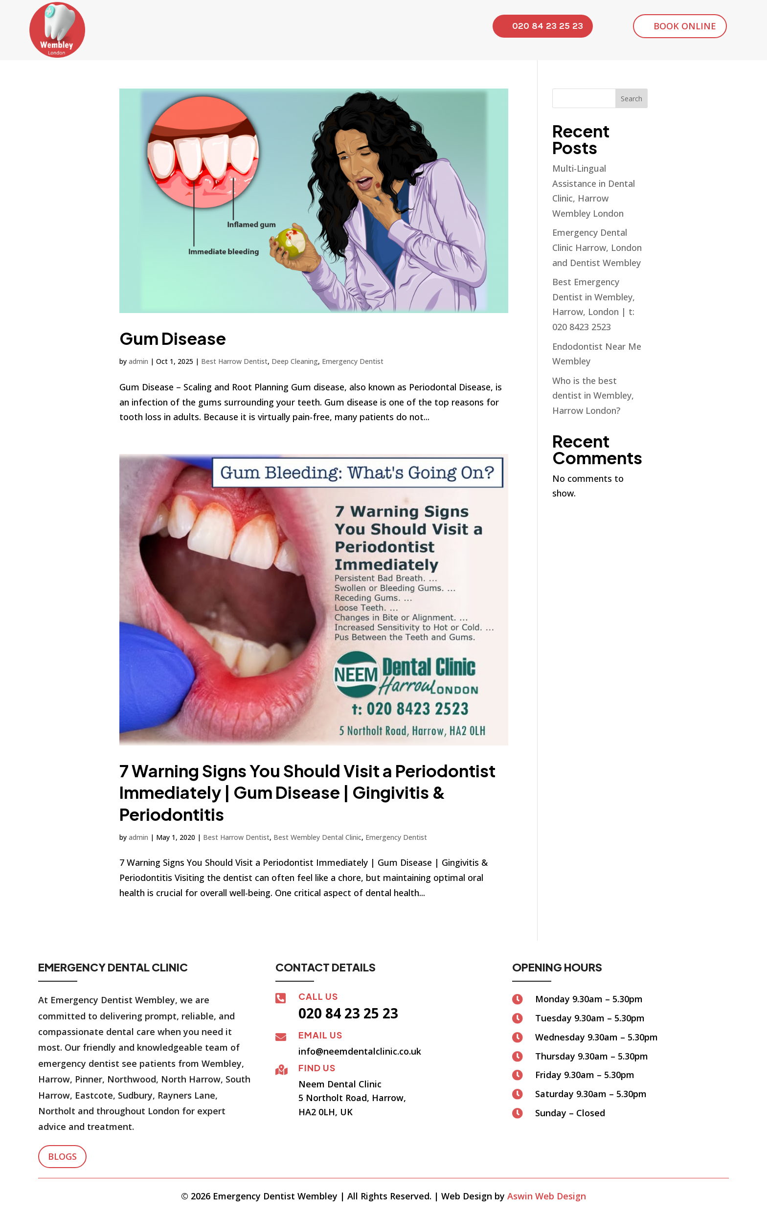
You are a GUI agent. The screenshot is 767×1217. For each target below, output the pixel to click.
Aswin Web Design (546, 1196)
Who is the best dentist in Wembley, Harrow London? (593, 395)
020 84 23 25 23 (547, 26)
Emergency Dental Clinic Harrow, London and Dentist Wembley (597, 247)
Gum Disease (172, 338)
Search (631, 98)
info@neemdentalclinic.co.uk (359, 1051)
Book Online (685, 26)
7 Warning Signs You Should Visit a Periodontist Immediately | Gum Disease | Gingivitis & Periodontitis (307, 792)
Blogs (62, 1156)
